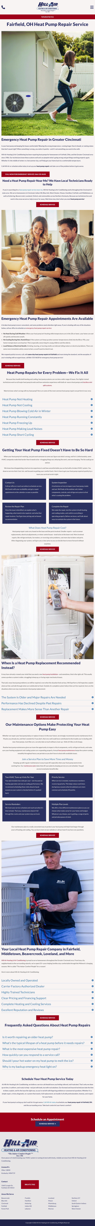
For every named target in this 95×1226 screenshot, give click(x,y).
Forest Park (5, 1209)
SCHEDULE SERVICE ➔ (47, 1124)
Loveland (51, 1198)
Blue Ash (4, 1201)
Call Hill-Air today (49, 1102)
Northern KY (76, 1198)
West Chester (76, 1209)
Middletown (52, 1206)
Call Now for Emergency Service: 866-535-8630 (25, 174)
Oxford (74, 1201)
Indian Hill (28, 1206)
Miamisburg (52, 1203)
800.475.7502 (30, 1184)
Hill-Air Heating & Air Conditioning (13, 960)
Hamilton (28, 1201)
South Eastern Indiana (79, 1203)
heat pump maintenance (66, 750)
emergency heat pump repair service (38, 328)
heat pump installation (50, 674)
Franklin (27, 1198)
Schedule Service (47, 17)
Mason (50, 1201)
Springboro (75, 1206)
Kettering (28, 1203)
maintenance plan (30, 766)
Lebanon (28, 1209)
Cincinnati (4, 1203)
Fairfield (4, 1206)
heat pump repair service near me (31, 190)
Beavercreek (5, 1198)
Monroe (51, 1209)
